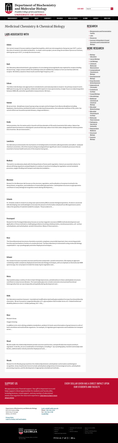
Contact (95, 18)
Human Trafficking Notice (91, 431)
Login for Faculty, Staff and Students (16, 419)
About (36, 18)
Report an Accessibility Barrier (90, 428)
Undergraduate (12, 18)
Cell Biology (94, 61)
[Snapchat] (70, 438)
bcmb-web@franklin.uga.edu (49, 408)
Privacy (71, 429)
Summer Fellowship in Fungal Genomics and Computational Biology (99, 42)
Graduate (26, 18)
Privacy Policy (10, 417)
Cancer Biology (95, 59)
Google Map (44, 414)
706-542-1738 (48, 412)
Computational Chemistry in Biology (95, 72)
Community (47, 18)
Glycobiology (94, 96)
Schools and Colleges (59, 427)
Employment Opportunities (60, 433)
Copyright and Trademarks (76, 427)
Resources (93, 38)
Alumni (85, 18)
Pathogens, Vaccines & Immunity (94, 124)
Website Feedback (74, 431)
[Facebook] (63, 438)
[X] (65, 438)
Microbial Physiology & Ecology (94, 113)
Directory (107, 18)
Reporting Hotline (89, 432)
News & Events (72, 18)
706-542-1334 (50, 410)
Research (60, 18)
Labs (91, 35)
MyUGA (56, 431)
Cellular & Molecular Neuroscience (94, 66)
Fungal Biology (95, 94)
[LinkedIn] (74, 438)
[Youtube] (72, 438)
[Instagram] (67, 438)
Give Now (80, 8)
